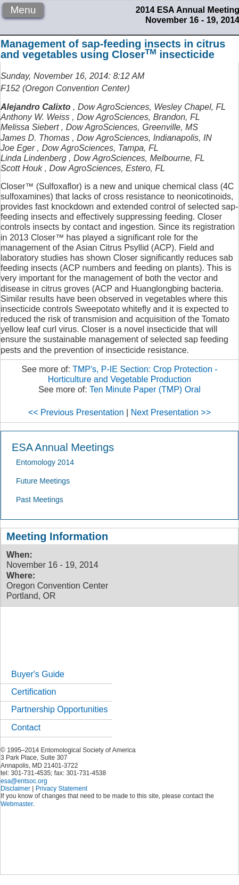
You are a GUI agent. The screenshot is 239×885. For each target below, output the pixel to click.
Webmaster (16, 804)
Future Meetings (43, 481)
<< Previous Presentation (76, 412)
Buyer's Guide (37, 674)
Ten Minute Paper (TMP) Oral (145, 389)
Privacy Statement (61, 788)
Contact (25, 727)
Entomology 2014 (45, 462)
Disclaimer (15, 788)
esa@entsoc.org (24, 781)
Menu (23, 9)
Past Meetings (39, 499)
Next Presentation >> (171, 412)
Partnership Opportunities (59, 709)
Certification (33, 691)
